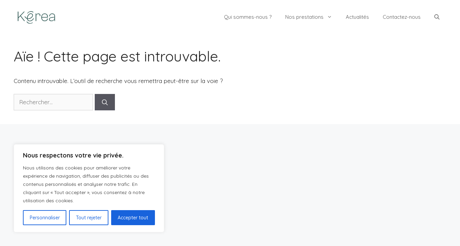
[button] (437, 17)
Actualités (357, 17)
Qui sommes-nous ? (248, 17)
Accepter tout (133, 218)
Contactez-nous (402, 17)
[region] (89, 188)
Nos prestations (312, 17)
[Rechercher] (105, 102)
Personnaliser (45, 218)
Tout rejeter (89, 218)
